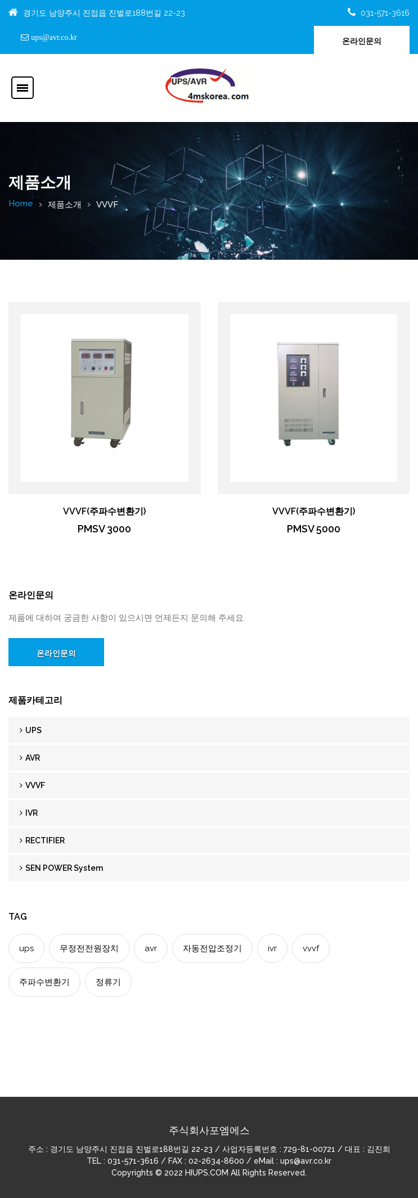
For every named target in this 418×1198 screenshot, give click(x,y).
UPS (31, 730)
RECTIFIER (42, 840)
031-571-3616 (385, 12)
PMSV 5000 (313, 529)
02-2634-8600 (216, 1160)
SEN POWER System (61, 868)
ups (26, 948)
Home (20, 203)
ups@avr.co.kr (53, 37)
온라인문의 (361, 41)
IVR (29, 812)
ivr (272, 948)
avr (151, 948)
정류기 (108, 982)
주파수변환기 (44, 982)
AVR (30, 757)
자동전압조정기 (212, 948)
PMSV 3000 (104, 529)
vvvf (311, 948)
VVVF (32, 785)
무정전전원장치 (89, 948)
